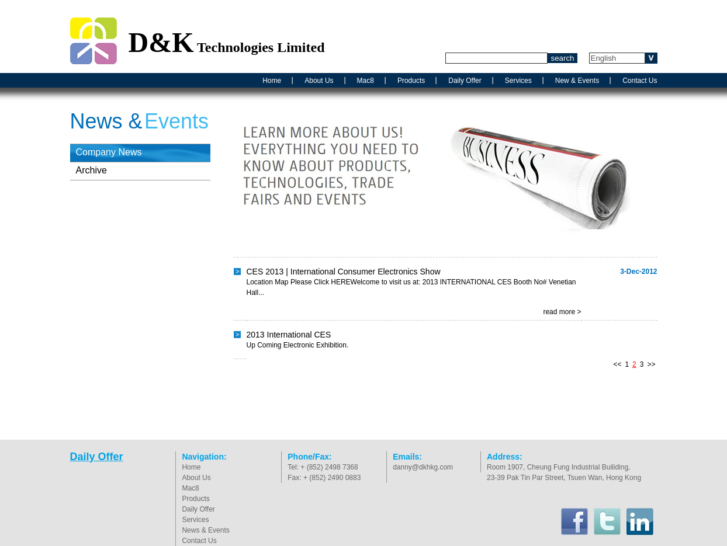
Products (411, 80)
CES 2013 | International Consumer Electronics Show (344, 271)
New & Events (577, 80)
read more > (562, 312)
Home (271, 80)
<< (617, 364)
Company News (109, 152)
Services (518, 80)
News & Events (205, 530)
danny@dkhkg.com (423, 467)
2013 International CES (289, 334)
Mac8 (365, 80)
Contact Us (639, 80)
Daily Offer (464, 80)
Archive (91, 170)
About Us (318, 80)
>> (651, 364)
